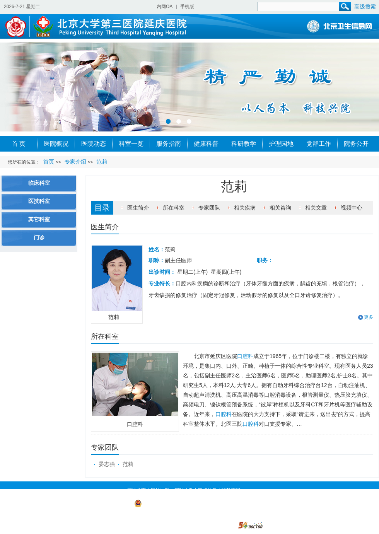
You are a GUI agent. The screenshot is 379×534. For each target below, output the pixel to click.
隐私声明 (231, 490)
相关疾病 (245, 208)
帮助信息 (183, 490)
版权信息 (207, 490)
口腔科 (135, 424)
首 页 (19, 143)
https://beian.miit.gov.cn (174, 514)
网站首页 (136, 490)
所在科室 (173, 208)
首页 (48, 162)
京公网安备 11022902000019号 (170, 503)
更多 (368, 317)
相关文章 (316, 208)
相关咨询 (280, 208)
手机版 (187, 6)
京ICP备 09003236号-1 (109, 503)
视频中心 (351, 208)
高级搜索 (365, 6)
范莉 (128, 464)
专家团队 (209, 208)
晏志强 (107, 464)
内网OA (164, 6)
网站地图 (160, 490)
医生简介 (138, 208)
